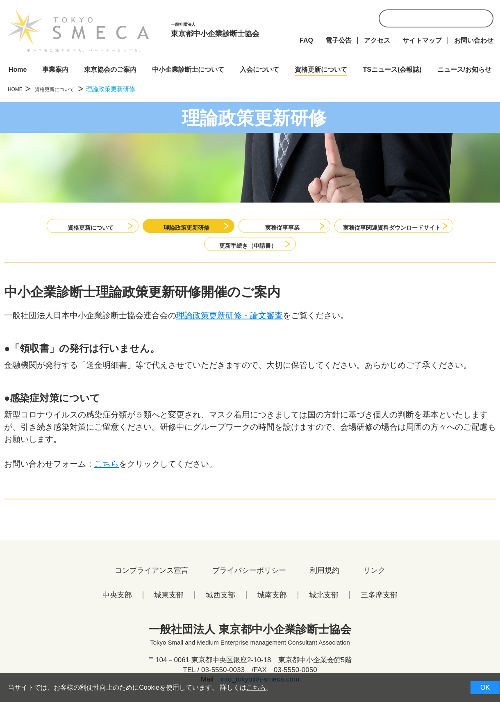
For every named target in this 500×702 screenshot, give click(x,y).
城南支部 (272, 601)
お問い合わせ (473, 40)
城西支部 (220, 601)
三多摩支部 (379, 601)
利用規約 (324, 577)
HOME (17, 88)
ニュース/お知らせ (464, 69)
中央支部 (117, 601)
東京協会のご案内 (110, 69)
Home (18, 69)
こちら (106, 470)
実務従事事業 (271, 225)
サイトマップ (422, 40)
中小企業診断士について (188, 69)
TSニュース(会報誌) (392, 69)
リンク (374, 577)
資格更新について (321, 69)
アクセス (377, 40)
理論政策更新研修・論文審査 (229, 321)
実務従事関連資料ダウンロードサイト (393, 225)
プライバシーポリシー (249, 577)
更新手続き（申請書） (248, 247)
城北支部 (324, 601)
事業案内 (55, 69)
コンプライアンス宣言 (152, 577)
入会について (259, 69)
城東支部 (169, 601)
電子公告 (338, 40)
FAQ (306, 40)
